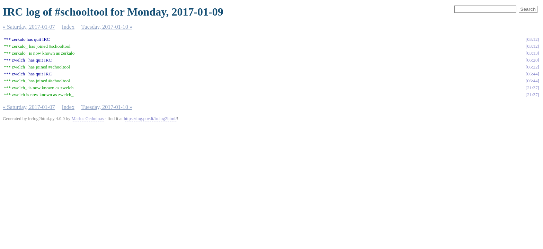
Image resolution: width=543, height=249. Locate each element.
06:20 (532, 60)
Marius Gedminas (88, 118)
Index (68, 27)
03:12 (532, 39)
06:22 (532, 67)
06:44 (532, 73)
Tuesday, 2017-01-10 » (106, 27)
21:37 (532, 87)
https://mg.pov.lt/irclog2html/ (150, 118)
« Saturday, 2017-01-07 (29, 27)
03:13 (532, 53)
